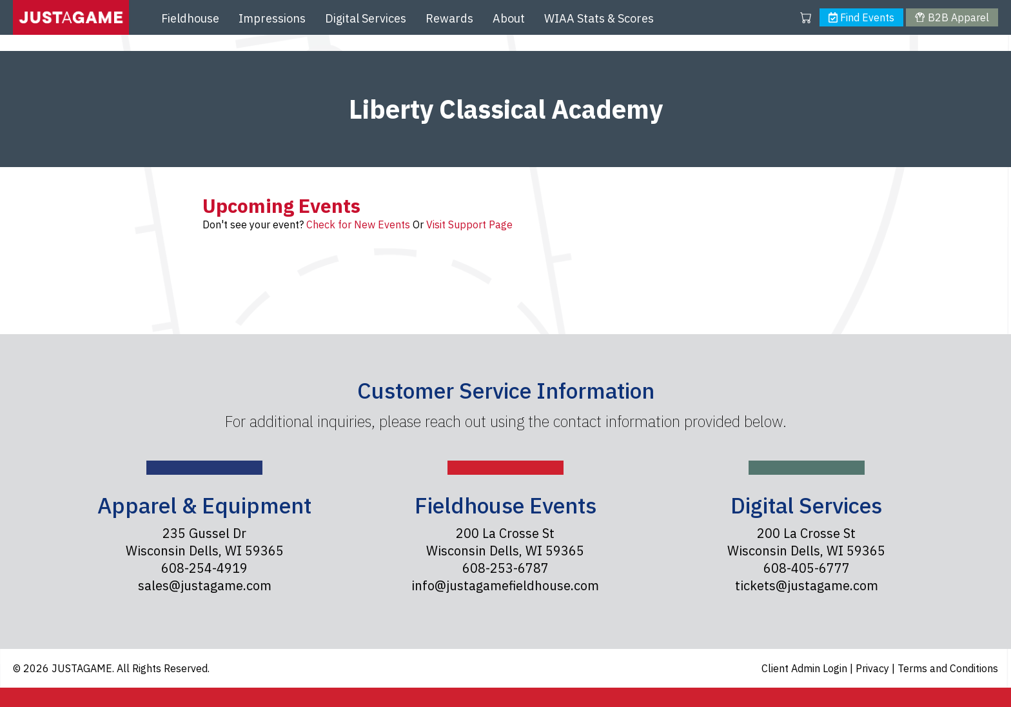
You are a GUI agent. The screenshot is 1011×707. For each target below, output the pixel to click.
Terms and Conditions (948, 668)
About (509, 18)
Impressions (272, 18)
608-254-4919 (204, 568)
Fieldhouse (190, 18)
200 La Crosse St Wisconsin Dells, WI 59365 (505, 541)
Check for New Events (358, 224)
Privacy (874, 668)
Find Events (861, 17)
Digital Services (365, 18)
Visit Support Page (469, 224)
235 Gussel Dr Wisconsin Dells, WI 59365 (205, 541)
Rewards (449, 18)
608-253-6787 (505, 568)
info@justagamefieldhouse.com (505, 585)
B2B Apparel (951, 17)
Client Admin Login (805, 668)
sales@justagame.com (204, 585)
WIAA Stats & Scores (599, 18)
